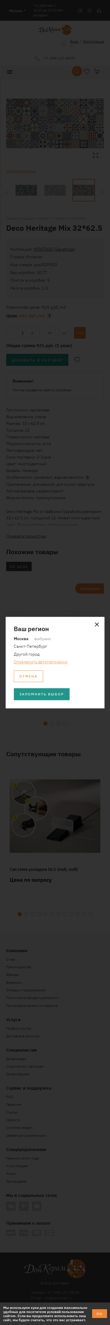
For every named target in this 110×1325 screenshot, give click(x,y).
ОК (100, 1313)
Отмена (28, 675)
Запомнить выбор (41, 694)
